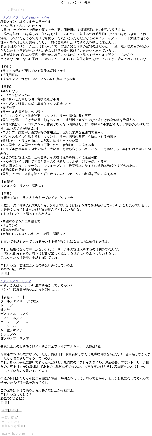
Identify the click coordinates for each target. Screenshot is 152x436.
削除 (4, 273)
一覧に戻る (9, 417)
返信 (4, 410)
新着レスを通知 (12, 426)
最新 (13, 410)
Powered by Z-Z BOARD (16, 433)
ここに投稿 (9, 9)
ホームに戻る (10, 422)
